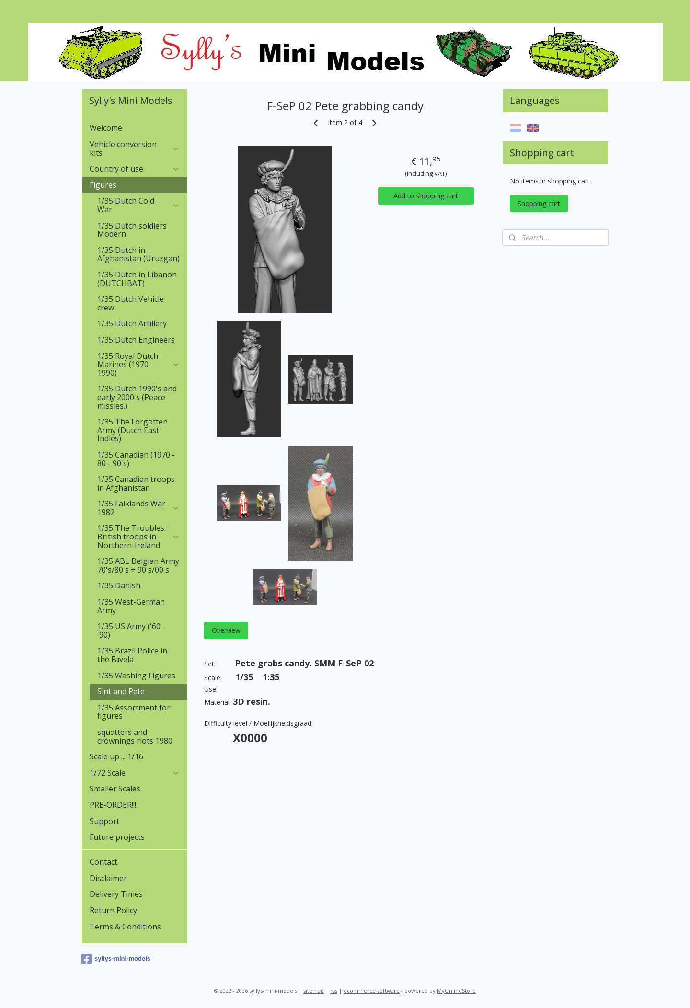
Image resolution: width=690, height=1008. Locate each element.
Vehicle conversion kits (135, 148)
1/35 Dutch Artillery (132, 323)
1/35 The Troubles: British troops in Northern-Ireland (138, 536)
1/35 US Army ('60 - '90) (131, 630)
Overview (225, 630)
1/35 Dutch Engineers (136, 339)
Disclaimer (108, 878)
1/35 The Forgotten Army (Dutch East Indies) (132, 430)
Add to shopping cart (425, 195)
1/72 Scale (135, 772)
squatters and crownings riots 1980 (134, 736)
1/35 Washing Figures (136, 675)
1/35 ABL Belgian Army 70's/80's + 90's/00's (138, 565)
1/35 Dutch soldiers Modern (132, 230)
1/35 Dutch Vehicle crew (130, 303)
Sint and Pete (121, 691)
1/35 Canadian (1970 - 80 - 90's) (136, 459)
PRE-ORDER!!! (113, 805)
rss (333, 990)
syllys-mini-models (115, 959)
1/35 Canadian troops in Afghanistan (136, 483)
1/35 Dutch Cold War (138, 205)
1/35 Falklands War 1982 (138, 507)
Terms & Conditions (125, 926)
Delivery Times (116, 894)
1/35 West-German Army (131, 606)
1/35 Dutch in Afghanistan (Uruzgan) (138, 254)
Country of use (135, 168)
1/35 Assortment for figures (133, 712)
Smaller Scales (115, 788)
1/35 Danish (118, 585)
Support (104, 821)
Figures (135, 185)
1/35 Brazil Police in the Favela (132, 654)
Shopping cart (539, 203)
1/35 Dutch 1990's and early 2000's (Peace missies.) (137, 397)
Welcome (106, 128)
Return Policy (113, 910)
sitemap (313, 990)
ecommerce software (372, 990)
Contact (103, 862)
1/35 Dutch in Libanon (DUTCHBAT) (137, 278)
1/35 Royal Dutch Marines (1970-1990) (138, 364)
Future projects (117, 837)
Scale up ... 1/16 (116, 756)
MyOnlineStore (456, 990)
